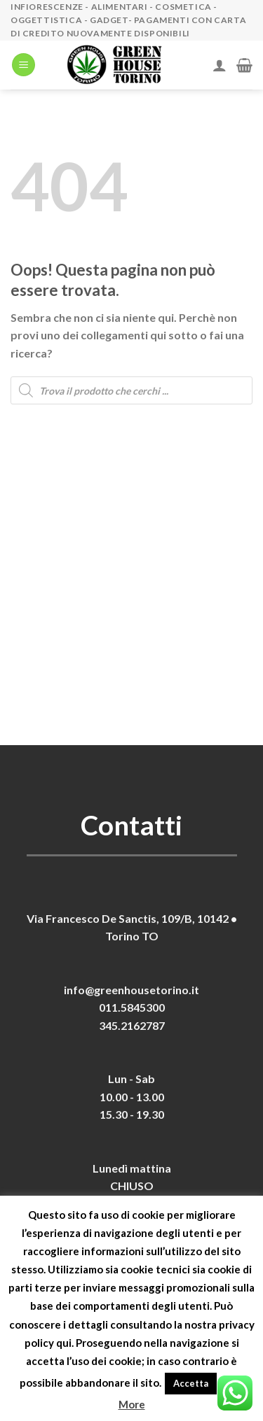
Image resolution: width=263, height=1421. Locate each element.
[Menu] (23, 64)
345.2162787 (132, 1025)
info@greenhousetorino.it (131, 989)
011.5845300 (132, 1007)
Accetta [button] (190, 1383)
